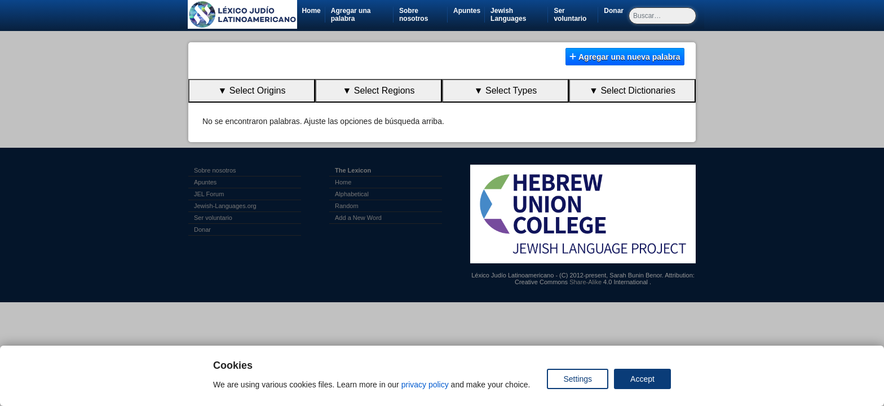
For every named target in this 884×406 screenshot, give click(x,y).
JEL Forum (209, 194)
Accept (642, 378)
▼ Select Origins (252, 90)
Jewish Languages (518, 15)
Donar (615, 11)
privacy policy (425, 384)
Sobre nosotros (413, 15)
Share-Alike (585, 282)
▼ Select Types (505, 90)
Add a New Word (358, 217)
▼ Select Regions (379, 90)
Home (311, 11)
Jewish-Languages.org (225, 205)
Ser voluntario (576, 15)
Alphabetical (352, 194)
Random (347, 205)
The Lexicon (353, 170)
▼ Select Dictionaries (632, 90)
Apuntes (466, 11)
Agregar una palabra (351, 15)
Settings (577, 378)
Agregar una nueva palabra (624, 56)
